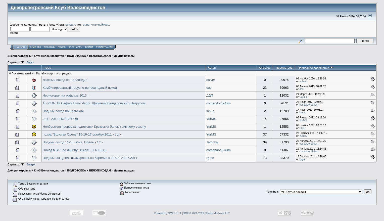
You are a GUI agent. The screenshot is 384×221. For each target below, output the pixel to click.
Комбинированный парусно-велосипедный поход (80, 88)
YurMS (211, 119)
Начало (20, 47)
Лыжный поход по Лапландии (65, 80)
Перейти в (272, 192)
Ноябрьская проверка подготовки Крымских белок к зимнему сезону (94, 126)
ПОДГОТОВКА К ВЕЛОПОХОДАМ (89, 55)
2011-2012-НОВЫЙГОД (60, 119)
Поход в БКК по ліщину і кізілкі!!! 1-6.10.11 (74, 150)
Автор (212, 67)
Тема (47, 67)
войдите (71, 24)
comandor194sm (218, 103)
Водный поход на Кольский (63, 111)
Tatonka (212, 142)
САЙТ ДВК (35, 47)
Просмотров (284, 67)
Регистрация (104, 47)
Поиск (62, 47)
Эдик (210, 158)
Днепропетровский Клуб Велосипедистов (36, 55)
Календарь (75, 47)
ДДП (209, 95)
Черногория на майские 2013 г (66, 95)
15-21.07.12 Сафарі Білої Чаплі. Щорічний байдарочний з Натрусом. (94, 103)
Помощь (49, 47)
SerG (302, 128)
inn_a (210, 111)
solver (210, 80)
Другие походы (124, 55)
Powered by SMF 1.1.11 (167, 213)
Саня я (303, 97)
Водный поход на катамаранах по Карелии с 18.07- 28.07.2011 (90, 158)
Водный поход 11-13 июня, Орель (68, 142)
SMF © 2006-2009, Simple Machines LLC (206, 213)
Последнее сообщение (315, 67)
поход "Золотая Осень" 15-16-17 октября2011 (77, 134)
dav (209, 88)
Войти (89, 47)
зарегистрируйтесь (96, 24)
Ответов (265, 67)
